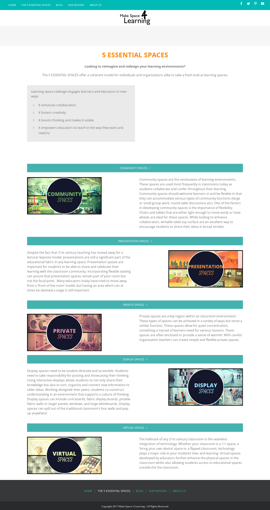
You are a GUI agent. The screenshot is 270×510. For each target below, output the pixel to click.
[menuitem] (12, 5)
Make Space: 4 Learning (132, 506)
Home (88, 491)
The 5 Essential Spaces (114, 491)
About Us (179, 491)
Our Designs (158, 491)
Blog (139, 491)
